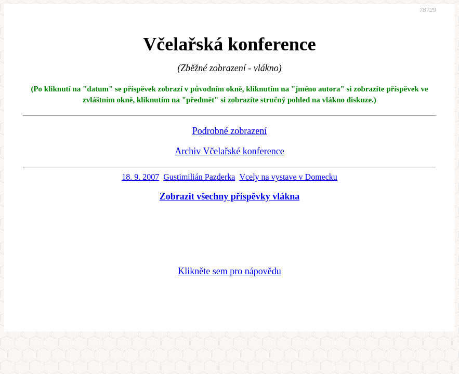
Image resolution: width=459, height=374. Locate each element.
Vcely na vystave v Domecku (288, 176)
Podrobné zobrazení (229, 131)
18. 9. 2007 (140, 176)
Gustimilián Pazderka (199, 176)
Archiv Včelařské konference (229, 151)
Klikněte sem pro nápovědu (229, 271)
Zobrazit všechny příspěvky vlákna (230, 196)
